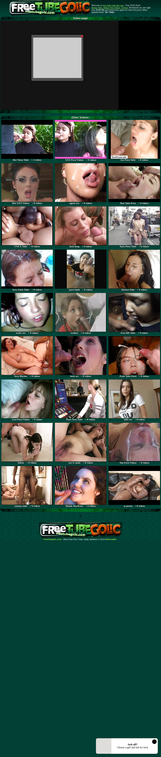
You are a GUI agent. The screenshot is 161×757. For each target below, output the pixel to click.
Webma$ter (111, 539)
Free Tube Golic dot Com (113, 5)
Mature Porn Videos (111, 8)
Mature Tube (96, 8)
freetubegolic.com (52, 539)
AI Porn (124, 8)
